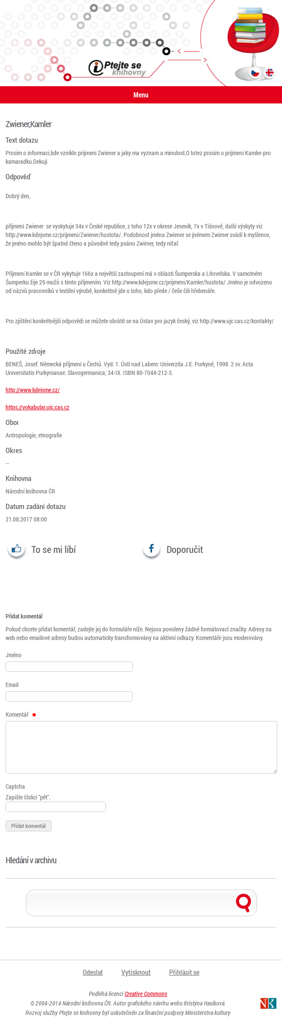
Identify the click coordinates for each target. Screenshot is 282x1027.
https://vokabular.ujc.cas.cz (37, 407)
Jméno (14, 655)
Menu (141, 94)
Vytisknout (136, 972)
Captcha (15, 786)
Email (12, 685)
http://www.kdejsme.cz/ (33, 390)
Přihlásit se (184, 972)
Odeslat (93, 972)
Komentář (21, 714)
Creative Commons (145, 994)
